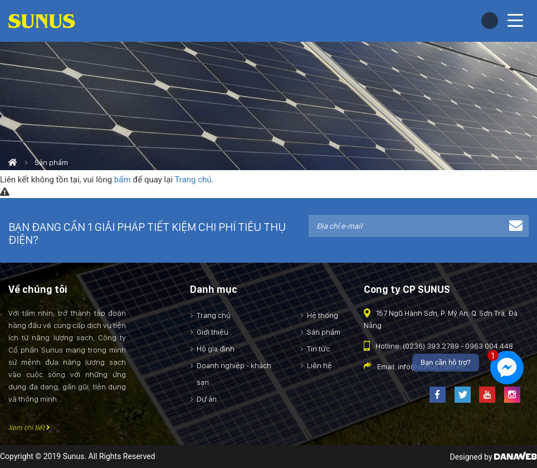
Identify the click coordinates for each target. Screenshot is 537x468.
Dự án (207, 398)
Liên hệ (319, 365)
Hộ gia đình (216, 348)
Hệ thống (322, 315)
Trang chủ (192, 180)
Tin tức (318, 348)
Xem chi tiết (29, 427)
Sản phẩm (51, 162)
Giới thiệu (212, 331)
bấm (122, 180)
